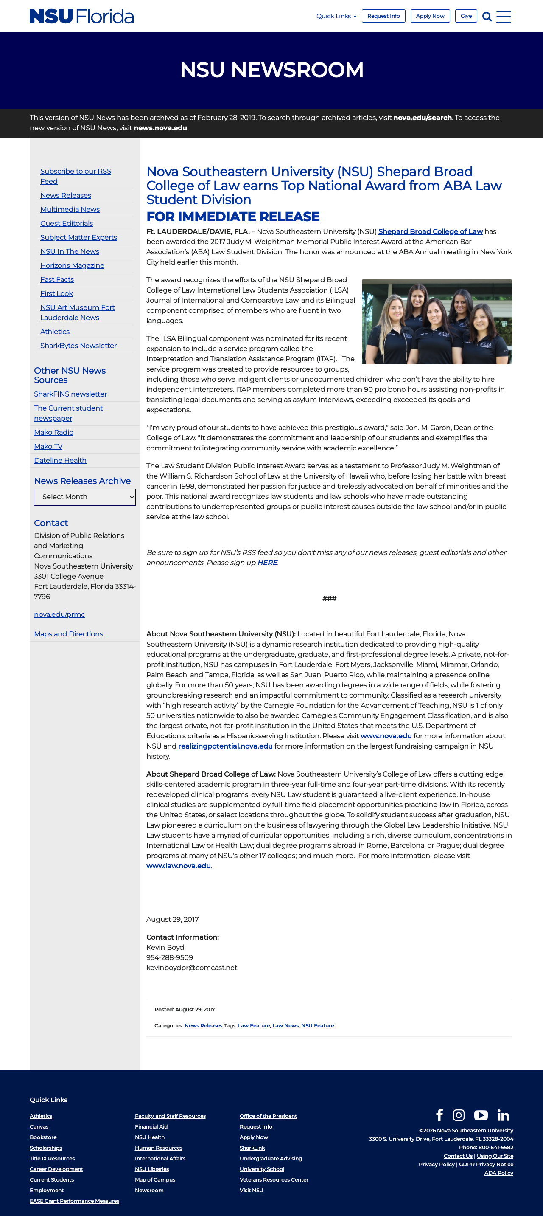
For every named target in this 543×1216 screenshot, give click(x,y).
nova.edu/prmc (59, 615)
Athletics (55, 332)
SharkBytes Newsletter (78, 346)
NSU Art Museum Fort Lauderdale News (77, 313)
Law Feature (254, 1025)
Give (466, 16)
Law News (285, 1025)
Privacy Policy (437, 1164)
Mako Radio (53, 432)
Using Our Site (495, 1156)
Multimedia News (70, 209)
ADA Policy (498, 1173)
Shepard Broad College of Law (430, 232)
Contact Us (458, 1156)
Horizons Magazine (72, 266)
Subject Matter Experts (78, 238)
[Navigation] (503, 15)
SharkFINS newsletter (70, 394)
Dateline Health (60, 460)
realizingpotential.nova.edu (225, 746)
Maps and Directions (68, 634)
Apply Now (430, 16)
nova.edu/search (422, 118)
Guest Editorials (66, 224)
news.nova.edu (160, 128)
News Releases (65, 195)
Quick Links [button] (336, 16)
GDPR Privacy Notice (486, 1164)
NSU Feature (317, 1025)
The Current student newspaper (68, 413)
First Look (56, 294)
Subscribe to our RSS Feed (75, 176)
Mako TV (48, 446)
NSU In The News (69, 252)
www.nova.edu (386, 736)
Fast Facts (57, 280)
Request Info (383, 16)
